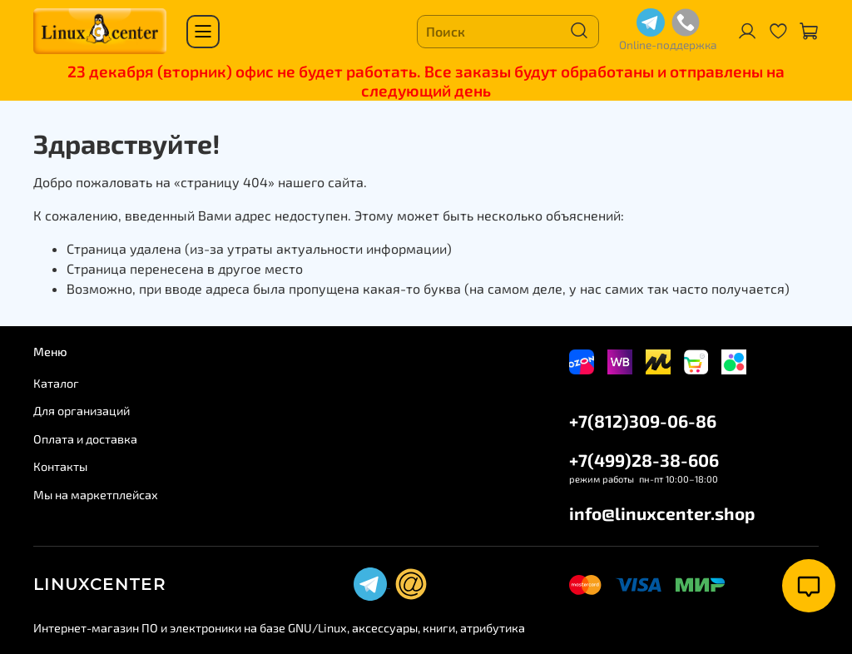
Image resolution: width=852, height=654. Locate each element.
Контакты (60, 466)
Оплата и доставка (85, 439)
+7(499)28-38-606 (644, 459)
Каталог (56, 383)
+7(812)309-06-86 (642, 420)
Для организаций (81, 411)
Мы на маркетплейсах (95, 495)
